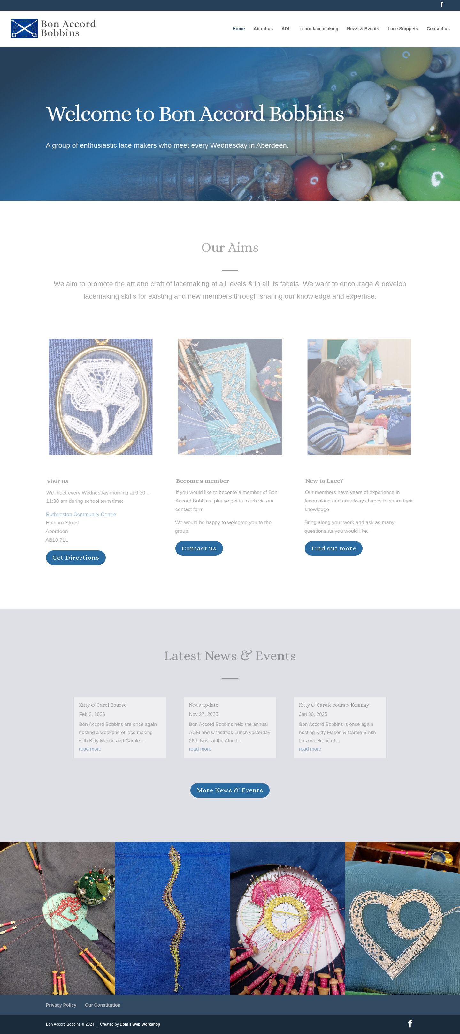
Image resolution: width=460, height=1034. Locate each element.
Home (239, 28)
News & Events (363, 28)
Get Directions (75, 557)
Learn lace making (318, 28)
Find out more (333, 548)
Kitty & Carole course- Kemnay (320, 708)
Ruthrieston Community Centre (81, 513)
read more (109, 746)
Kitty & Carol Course (120, 708)
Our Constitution (102, 1005)
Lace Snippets (403, 28)
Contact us (438, 28)
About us (263, 28)
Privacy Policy (61, 1005)
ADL (286, 28)
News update (207, 708)
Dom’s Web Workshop (140, 1024)
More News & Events (230, 790)
